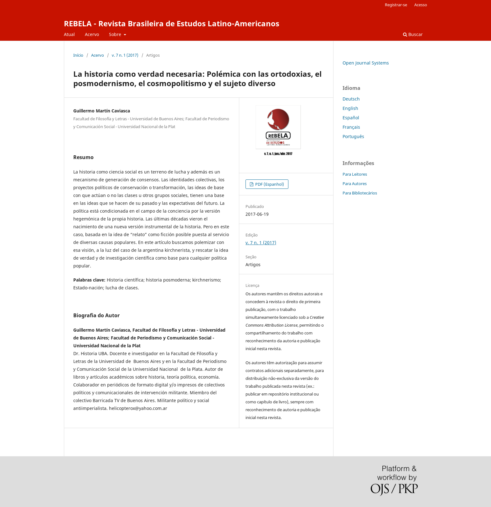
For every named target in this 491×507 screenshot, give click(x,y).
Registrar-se (396, 5)
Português (353, 136)
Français (351, 127)
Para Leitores (355, 174)
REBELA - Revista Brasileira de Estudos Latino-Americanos (171, 23)
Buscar (413, 34)
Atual (69, 34)
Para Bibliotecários (360, 193)
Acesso (420, 5)
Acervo (92, 34)
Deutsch (351, 99)
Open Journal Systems (366, 63)
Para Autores (355, 183)
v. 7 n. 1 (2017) (125, 55)
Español (351, 118)
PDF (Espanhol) (269, 184)
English (350, 108)
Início (78, 55)
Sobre (115, 34)
